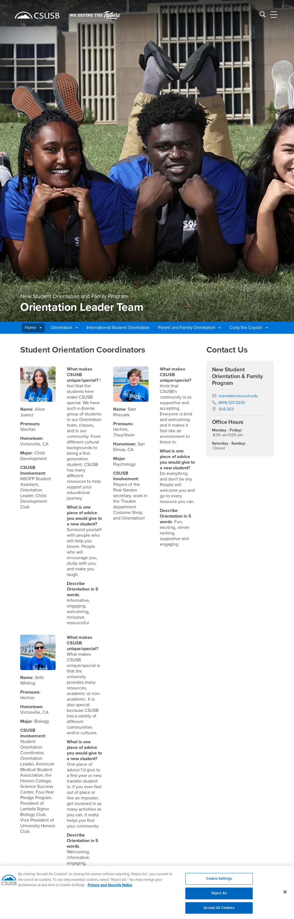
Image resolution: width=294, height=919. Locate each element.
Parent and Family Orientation (189, 327)
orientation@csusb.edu (238, 396)
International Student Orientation (118, 327)
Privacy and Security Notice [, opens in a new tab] (110, 888)
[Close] (285, 895)
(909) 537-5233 (231, 402)
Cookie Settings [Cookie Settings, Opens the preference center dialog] (219, 881)
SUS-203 (226, 409)
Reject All (219, 896)
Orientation (64, 327)
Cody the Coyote (248, 327)
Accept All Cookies (219, 910)
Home (33, 327)
